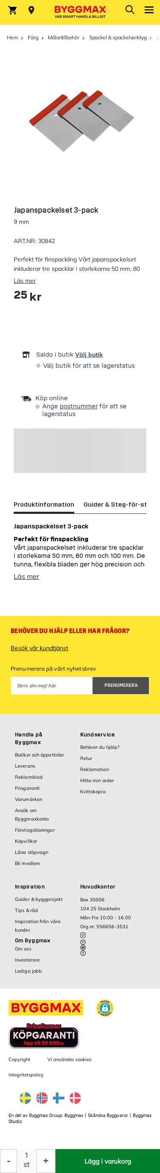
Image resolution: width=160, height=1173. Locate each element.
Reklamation (94, 769)
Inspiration (30, 886)
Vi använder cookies (69, 1059)
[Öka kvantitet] (45, 1161)
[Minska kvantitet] (8, 1161)
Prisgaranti (27, 788)
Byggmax (73, 1115)
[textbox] (27, 298)
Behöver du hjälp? (100, 747)
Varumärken (28, 799)
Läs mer (25, 280)
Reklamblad (29, 777)
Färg (33, 37)
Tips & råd (26, 910)
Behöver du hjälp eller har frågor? (70, 631)
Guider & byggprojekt (39, 899)
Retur (86, 758)
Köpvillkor (26, 841)
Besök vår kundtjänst (39, 648)
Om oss (23, 949)
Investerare (27, 960)
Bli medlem (27, 863)
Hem (12, 37)
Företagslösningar (35, 830)
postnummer (79, 406)
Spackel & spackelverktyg (118, 37)
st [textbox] (26, 1165)
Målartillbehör (63, 37)
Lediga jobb (28, 971)
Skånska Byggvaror (108, 1115)
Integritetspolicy (26, 1075)
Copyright (19, 1059)
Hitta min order (97, 780)
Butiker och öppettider (39, 755)
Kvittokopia (93, 792)
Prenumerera (121, 685)
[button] (104, 1008)
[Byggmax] (80, 12)
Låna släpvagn (31, 852)
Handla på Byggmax (28, 738)
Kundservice (97, 734)
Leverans (25, 766)
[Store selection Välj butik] (31, 10)
